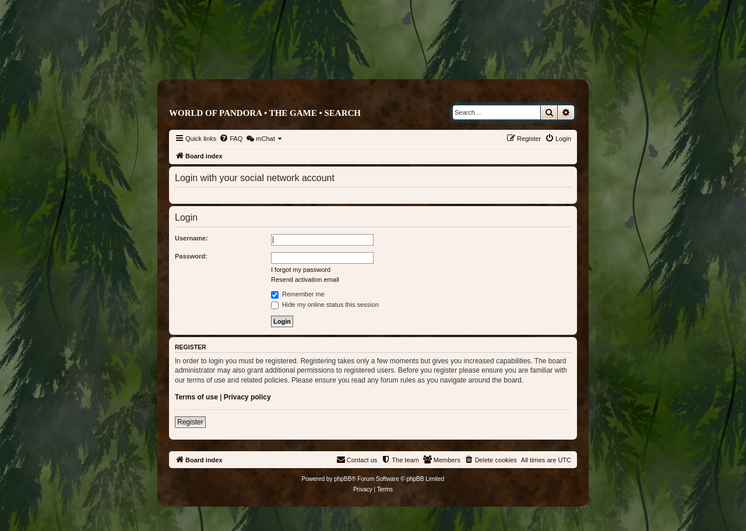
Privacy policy (247, 397)
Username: (191, 238)
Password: (191, 256)
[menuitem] (230, 139)
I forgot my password (300, 269)
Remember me (298, 294)
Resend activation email (305, 279)
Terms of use (196, 397)
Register (190, 422)
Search (342, 113)
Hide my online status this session (325, 304)
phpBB (342, 479)
